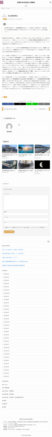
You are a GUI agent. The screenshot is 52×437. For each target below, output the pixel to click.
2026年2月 (6, 274)
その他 (5, 19)
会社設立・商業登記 (9, 391)
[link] (19, 125)
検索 (48, 241)
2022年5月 (6, 370)
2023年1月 (6, 344)
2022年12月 (6, 347)
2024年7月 (6, 303)
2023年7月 (6, 335)
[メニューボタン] (1, 2)
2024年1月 (6, 319)
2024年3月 (6, 312)
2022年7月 (6, 363)
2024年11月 (6, 290)
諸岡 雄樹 (9, 131)
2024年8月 (6, 299)
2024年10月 (6, 293)
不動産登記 (6, 388)
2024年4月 (6, 309)
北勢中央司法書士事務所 (26, 2)
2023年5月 (6, 338)
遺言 (5, 407)
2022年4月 (6, 373)
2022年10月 (6, 354)
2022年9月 (6, 357)
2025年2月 (6, 283)
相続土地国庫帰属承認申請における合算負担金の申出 (15, 261)
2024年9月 (6, 296)
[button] (8, 104)
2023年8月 (6, 331)
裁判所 (5, 404)
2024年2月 (6, 315)
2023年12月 (6, 322)
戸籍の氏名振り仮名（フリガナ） (10, 257)
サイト (5, 222)
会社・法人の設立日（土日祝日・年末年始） (13, 249)
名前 (5, 211)
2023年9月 (6, 328)
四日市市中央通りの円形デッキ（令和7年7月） (13, 253)
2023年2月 (6, 341)
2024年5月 (6, 306)
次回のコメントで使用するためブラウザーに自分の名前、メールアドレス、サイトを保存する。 (25, 227)
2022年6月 (6, 367)
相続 (5, 400)
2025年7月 (6, 277)
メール (6, 217)
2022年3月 (6, 376)
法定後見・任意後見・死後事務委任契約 (13, 397)
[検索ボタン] (50, 2)
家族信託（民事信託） (9, 394)
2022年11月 (6, 351)
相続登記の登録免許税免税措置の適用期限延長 (13, 265)
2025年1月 (6, 287)
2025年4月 (6, 280)
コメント (6, 194)
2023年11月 (6, 325)
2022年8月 (6, 360)
